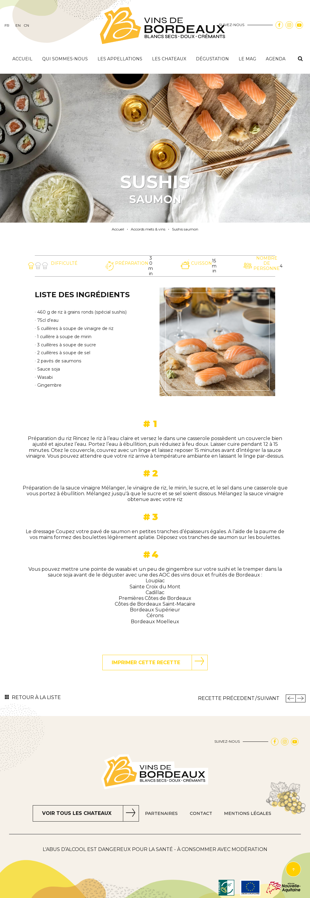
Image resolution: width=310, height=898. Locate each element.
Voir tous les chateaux (76, 813)
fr (7, 25)
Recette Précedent (226, 698)
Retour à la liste (36, 697)
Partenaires (161, 813)
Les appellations (119, 59)
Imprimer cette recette (146, 662)
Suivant (268, 698)
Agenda (275, 59)
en (18, 25)
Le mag (247, 59)
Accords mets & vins (148, 229)
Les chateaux (169, 59)
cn (26, 25)
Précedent (290, 698)
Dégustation (212, 59)
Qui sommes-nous (65, 59)
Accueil (22, 59)
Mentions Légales (247, 813)
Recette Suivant (300, 698)
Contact (201, 813)
